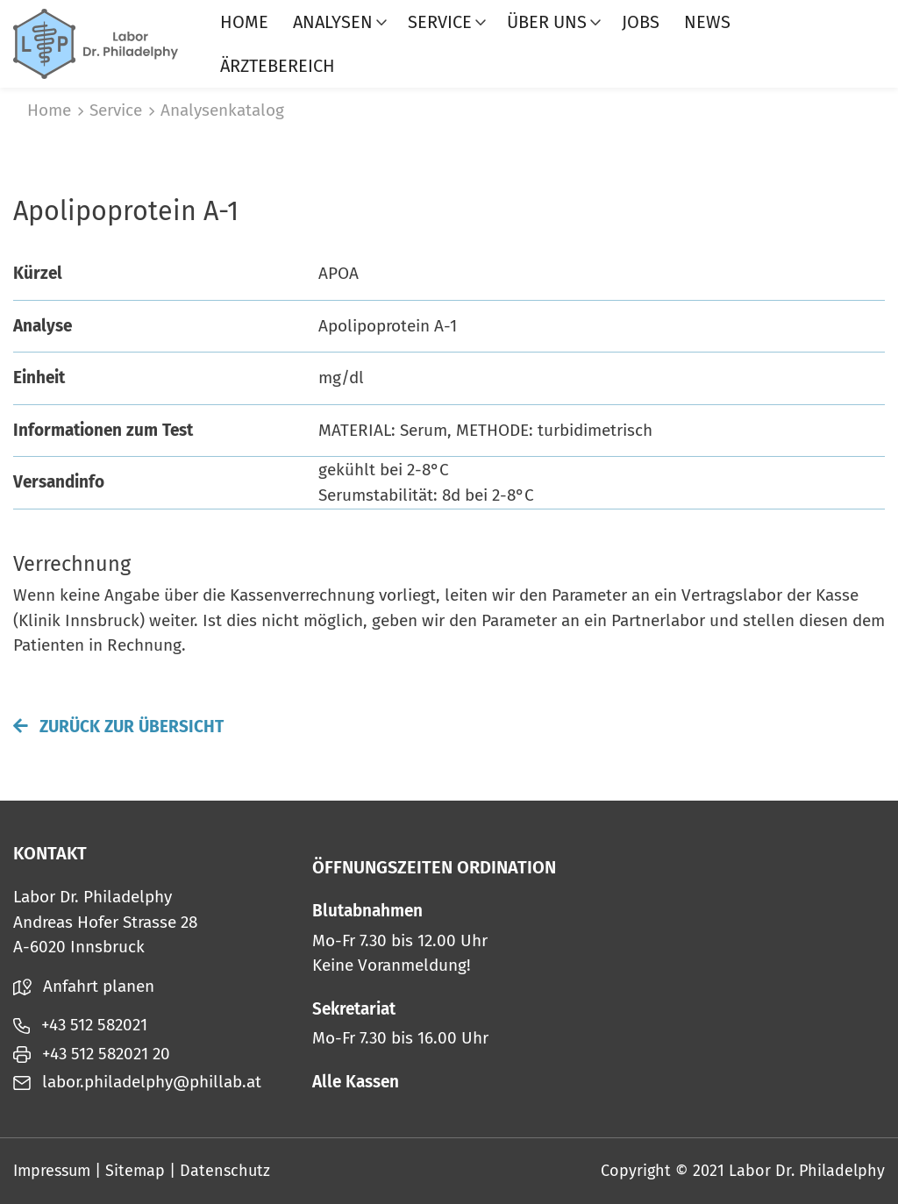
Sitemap (135, 1170)
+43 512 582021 (80, 1025)
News (707, 21)
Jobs (640, 21)
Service (440, 21)
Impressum (51, 1170)
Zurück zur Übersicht (118, 726)
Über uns (547, 21)
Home (244, 21)
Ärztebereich (277, 65)
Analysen (333, 21)
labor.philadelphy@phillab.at (137, 1082)
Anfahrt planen (83, 986)
